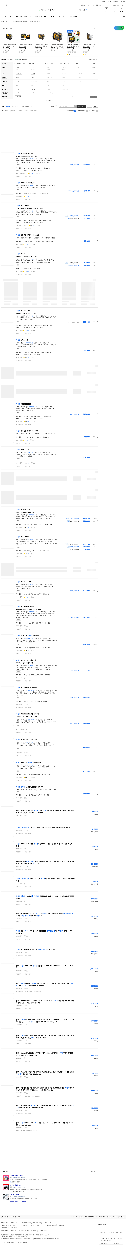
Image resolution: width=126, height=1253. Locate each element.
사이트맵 (109, 1217)
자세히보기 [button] (33, 1231)
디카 (77, 63)
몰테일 (109, 1)
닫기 (18, 164)
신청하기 (92, 1171)
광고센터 (115, 1217)
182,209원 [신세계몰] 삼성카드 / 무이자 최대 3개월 (37, 647)
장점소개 (17, 1201)
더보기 (123, 5)
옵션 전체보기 (49, 100)
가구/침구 (47, 63)
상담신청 (12, 1201)
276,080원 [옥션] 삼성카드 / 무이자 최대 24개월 (36, 594)
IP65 (33, 162)
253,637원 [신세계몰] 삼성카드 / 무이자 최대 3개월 (37, 774)
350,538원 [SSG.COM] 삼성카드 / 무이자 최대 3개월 (38, 325)
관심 (39, 173)
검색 (93, 97)
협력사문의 (122, 1217)
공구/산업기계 (17, 63)
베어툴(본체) (42, 185)
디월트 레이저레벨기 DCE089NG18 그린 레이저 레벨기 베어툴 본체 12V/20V (25, 45)
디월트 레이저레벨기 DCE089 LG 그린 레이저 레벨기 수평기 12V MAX (9, 45)
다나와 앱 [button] (4, 5)
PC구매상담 (95, 5)
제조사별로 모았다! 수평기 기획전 (32, 268)
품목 (3, 74)
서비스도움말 (119, 1232)
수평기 (17, 158)
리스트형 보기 (88, 106)
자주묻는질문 (23, 1201)
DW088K (22, 340)
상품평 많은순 (33, 111)
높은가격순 (19, 111)
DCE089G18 (23, 510)
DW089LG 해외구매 (25, 183)
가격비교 (15, 106)
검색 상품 (27, 106)
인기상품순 (5, 111)
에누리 (103, 1)
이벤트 (113, 5)
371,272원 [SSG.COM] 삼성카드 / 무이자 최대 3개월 (37, 416)
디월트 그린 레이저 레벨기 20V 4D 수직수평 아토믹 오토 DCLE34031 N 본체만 (73, 45)
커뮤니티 (108, 5)
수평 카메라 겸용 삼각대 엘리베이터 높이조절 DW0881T (43, 827)
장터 (31, 16)
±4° (24, 162)
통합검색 (19, 16)
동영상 (65, 16)
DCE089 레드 (23, 254)
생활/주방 (31, 63)
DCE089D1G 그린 (24, 153)
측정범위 (4, 89)
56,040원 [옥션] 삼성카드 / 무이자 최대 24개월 (36, 193)
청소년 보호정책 (100, 1217)
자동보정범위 (5, 93)
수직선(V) (4, 77)
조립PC (83, 5)
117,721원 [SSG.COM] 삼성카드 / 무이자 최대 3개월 (37, 352)
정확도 (46, 160)
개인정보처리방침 (89, 1217)
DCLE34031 (23, 206)
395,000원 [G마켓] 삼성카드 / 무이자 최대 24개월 (37, 168)
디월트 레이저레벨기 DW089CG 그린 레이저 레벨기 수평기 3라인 (89, 45)
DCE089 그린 (23, 311)
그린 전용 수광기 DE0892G (27, 235)
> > (28, 991)
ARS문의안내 (117, 1243)
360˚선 (4, 85)
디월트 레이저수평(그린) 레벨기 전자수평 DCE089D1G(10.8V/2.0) (57, 45)
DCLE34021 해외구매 (25, 606)
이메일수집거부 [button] (104, 1243)
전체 (6, 106)
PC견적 (88, 5)
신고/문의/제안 (110, 1232)
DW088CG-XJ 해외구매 (26, 739)
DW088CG (22, 450)
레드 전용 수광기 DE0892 (27, 431)
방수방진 (29, 162)
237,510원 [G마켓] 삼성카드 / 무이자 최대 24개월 (37, 551)
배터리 (37, 158)
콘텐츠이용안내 (43, 1231)
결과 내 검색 (81, 106)
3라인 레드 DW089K (27, 635)
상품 (25, 16)
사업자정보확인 (61, 1225)
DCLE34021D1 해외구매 (26, 687)
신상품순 (26, 111)
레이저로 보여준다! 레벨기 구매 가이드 (33, 170)
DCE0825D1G (23, 404)
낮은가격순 (12, 111)
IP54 (33, 214)
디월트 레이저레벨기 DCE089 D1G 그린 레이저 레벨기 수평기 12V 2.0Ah (41, 45)
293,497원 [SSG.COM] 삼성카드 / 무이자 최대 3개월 (38, 220)
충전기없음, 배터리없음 (73, 322)
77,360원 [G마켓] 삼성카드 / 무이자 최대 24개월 (36, 437)
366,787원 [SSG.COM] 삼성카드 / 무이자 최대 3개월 (38, 524)
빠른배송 (19, 97)
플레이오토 (115, 1)
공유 (123, 16)
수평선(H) (4, 81)
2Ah (40, 158)
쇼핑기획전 (102, 5)
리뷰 (59, 16)
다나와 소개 (74, 1217)
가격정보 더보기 (91, 164)
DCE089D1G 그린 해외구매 (27, 714)
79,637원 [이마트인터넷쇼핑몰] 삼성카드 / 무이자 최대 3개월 (39, 241)
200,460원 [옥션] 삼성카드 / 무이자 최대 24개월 (36, 795)
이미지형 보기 (90, 106)
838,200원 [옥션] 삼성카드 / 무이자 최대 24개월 (36, 701)
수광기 (22, 238)
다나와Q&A (73, 16)
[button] (107, 10)
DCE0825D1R (23, 582)
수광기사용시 (28, 160)
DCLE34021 (23, 537)
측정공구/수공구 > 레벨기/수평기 (26, 21)
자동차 (77, 5)
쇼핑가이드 (38, 16)
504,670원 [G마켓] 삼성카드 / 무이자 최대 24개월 (37, 675)
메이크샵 (123, 1)
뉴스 (45, 16)
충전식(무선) (24, 158)
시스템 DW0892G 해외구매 (29, 787)
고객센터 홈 (102, 1232)
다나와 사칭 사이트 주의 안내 (12, 1217)
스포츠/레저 (63, 63)
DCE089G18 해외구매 (26, 660)
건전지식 (23, 343)
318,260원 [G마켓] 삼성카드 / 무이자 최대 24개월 (37, 623)
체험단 (117, 5)
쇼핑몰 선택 (54, 106)
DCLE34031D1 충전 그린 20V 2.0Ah (35, 949)
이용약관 (81, 1217)
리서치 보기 (6, 67)
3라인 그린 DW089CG (28, 762)
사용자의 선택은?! (92, 59)
